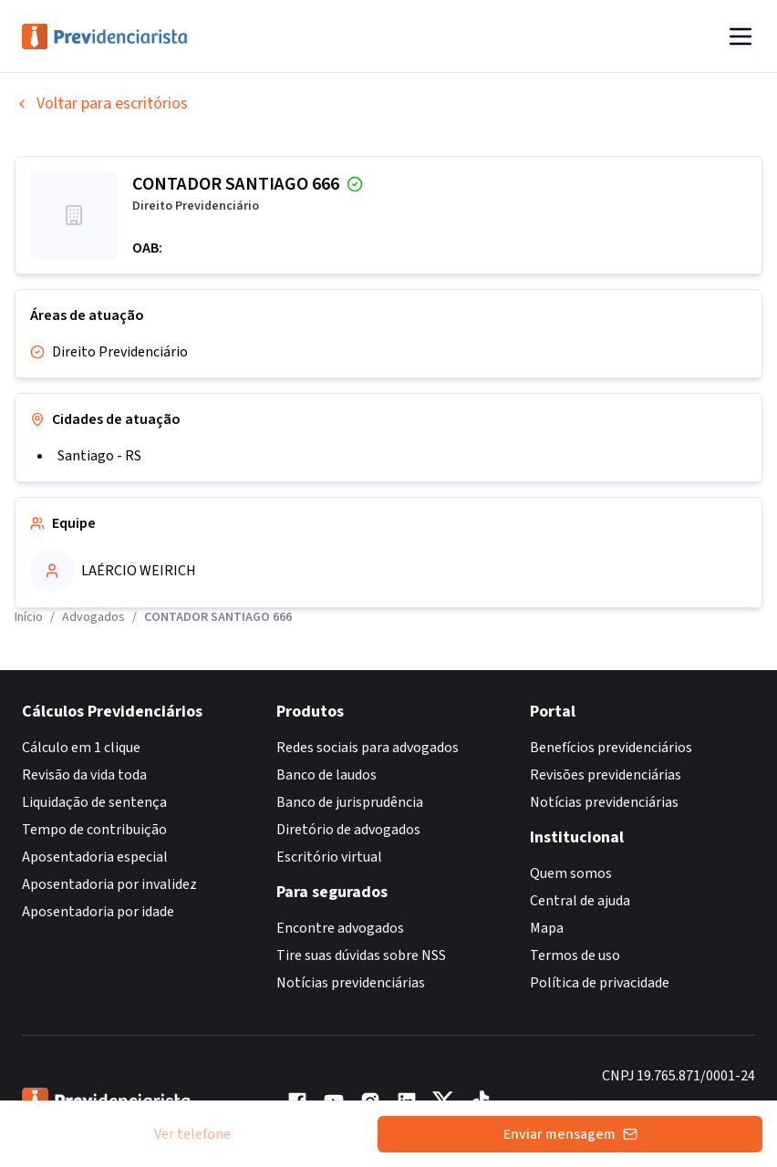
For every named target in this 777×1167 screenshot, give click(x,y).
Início (29, 617)
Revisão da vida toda (84, 775)
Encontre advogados (340, 928)
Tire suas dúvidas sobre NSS (361, 955)
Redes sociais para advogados (367, 747)
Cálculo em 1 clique (81, 747)
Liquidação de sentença (94, 802)
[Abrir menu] (740, 36)
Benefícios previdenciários (611, 747)
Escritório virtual (329, 857)
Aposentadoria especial (95, 857)
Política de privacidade (599, 983)
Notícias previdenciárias (350, 983)
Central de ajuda (580, 901)
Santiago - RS (99, 456)
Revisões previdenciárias (605, 775)
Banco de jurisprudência (349, 802)
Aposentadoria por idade (98, 912)
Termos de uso (575, 955)
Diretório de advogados (348, 829)
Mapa (547, 928)
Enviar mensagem (570, 1134)
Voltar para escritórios (101, 103)
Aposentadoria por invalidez (109, 884)
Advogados (93, 617)
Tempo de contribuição (94, 829)
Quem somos (571, 873)
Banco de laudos (326, 775)
